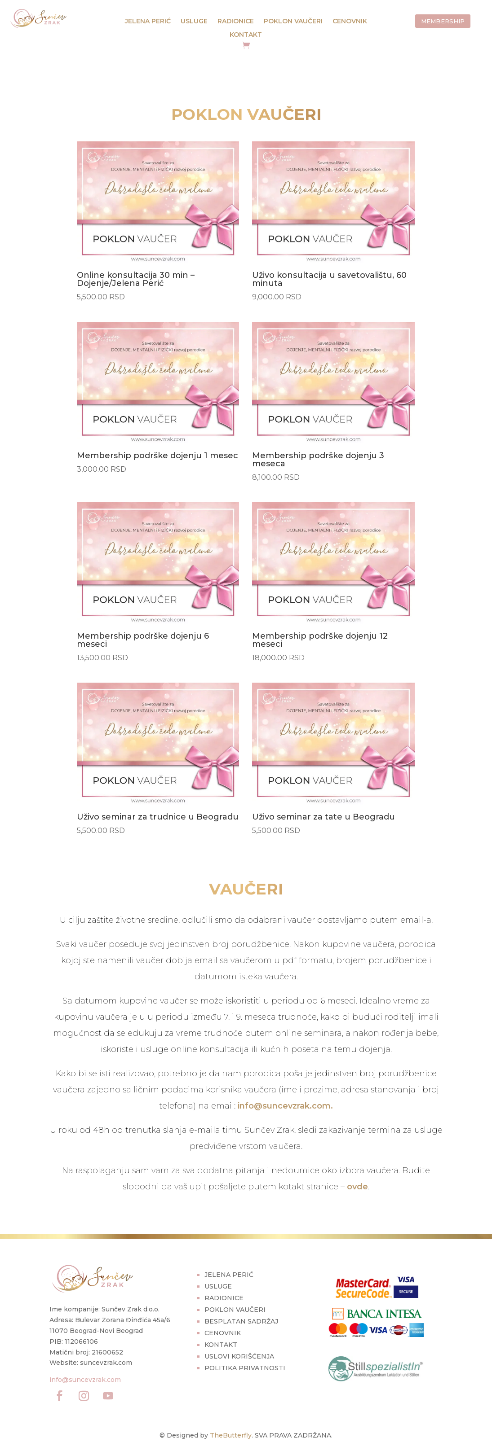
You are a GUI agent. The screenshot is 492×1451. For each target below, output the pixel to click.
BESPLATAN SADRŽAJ (241, 1321)
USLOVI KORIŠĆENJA (239, 1356)
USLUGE (194, 21)
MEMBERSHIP (443, 21)
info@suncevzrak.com (85, 1380)
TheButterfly (231, 1435)
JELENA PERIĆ (148, 21)
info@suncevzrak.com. (285, 1106)
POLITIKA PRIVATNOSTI (244, 1368)
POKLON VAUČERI (293, 21)
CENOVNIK (349, 21)
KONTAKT (246, 35)
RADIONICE (235, 21)
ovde (357, 1187)
